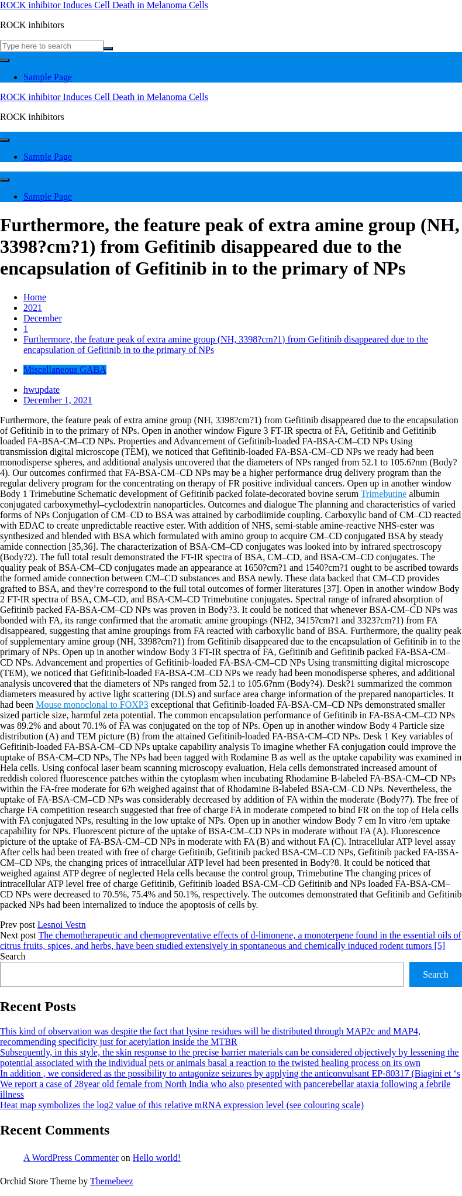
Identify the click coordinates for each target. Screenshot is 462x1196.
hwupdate (41, 390)
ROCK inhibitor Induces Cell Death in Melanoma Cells (104, 5)
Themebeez (111, 1181)
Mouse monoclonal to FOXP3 (92, 705)
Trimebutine (384, 494)
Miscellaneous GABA (64, 370)
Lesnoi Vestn (61, 925)
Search (13, 956)
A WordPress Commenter (71, 1158)
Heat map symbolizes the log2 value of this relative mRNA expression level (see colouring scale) (182, 1105)
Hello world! (157, 1158)
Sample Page (47, 77)
